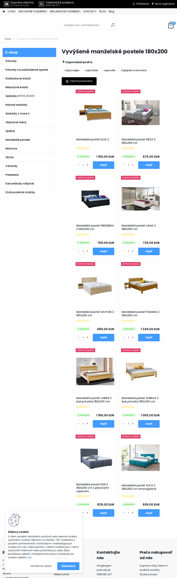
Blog (111, 11)
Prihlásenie (142, 3)
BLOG (102, 11)
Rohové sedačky (16, 105)
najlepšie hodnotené (134, 70)
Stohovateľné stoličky (20, 192)
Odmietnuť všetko (41, 566)
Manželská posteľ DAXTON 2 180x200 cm (118, 231)
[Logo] (26, 25)
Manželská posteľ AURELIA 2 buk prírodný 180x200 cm (117, 321)
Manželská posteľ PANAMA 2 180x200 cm (152, 232)
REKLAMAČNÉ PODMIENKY (65, 11)
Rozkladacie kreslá (18, 78)
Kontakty (59, 506)
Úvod (8, 39)
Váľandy (11, 166)
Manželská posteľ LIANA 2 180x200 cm (78, 231)
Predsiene (12, 175)
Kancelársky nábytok (19, 183)
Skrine (9, 157)
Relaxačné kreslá (16, 87)
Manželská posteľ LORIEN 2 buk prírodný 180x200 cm (79, 321)
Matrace (11, 148)
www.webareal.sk (102, 574)
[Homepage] (4, 11)
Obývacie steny (15, 122)
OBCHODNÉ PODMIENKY (32, 11)
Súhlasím (68, 566)
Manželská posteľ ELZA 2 (77, 142)
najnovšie (109, 70)
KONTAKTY (90, 11)
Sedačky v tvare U (17, 113)
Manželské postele (17, 140)
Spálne (10, 131)
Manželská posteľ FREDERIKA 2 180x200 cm (153, 143)
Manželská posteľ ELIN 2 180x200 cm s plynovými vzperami (155, 321)
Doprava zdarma (18, 4)
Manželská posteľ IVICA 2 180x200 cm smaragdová (116, 410)
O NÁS (11, 11)
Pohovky (11, 61)
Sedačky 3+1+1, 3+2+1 (19, 96)
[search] (113, 26)
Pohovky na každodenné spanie (26, 70)
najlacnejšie (72, 70)
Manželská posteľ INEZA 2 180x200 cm (116, 142)
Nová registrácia (164, 3)
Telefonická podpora (56, 4)
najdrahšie (91, 70)
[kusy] (70, 168)
